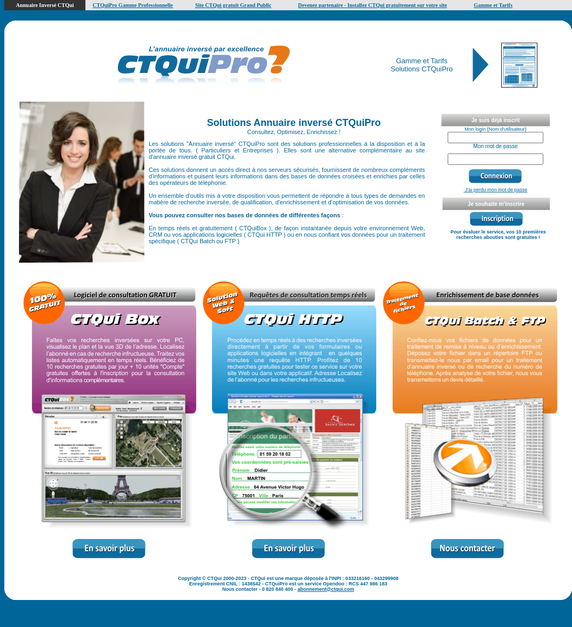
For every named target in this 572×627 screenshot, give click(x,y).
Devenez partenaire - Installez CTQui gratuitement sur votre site (372, 5)
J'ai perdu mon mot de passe (496, 189)
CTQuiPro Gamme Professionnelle (132, 5)
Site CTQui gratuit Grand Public (233, 5)
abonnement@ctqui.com (325, 589)
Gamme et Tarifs (493, 5)
